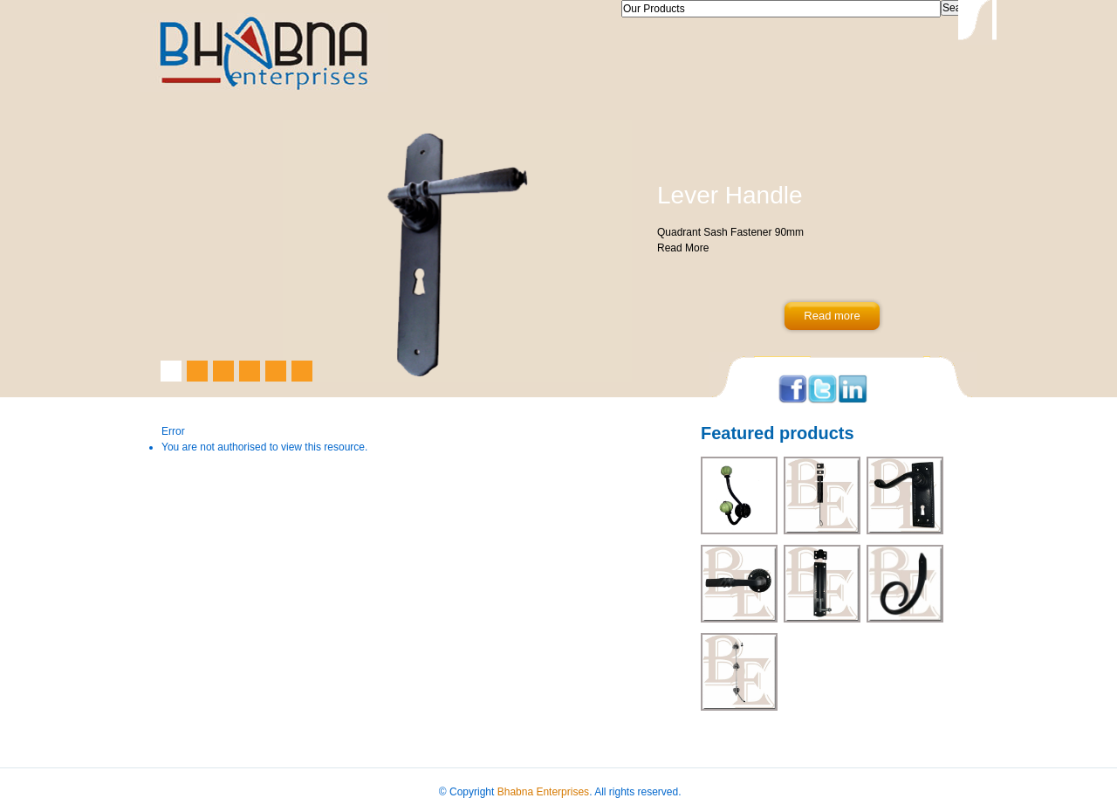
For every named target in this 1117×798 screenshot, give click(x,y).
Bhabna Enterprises (543, 792)
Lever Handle (730, 195)
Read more (832, 315)
